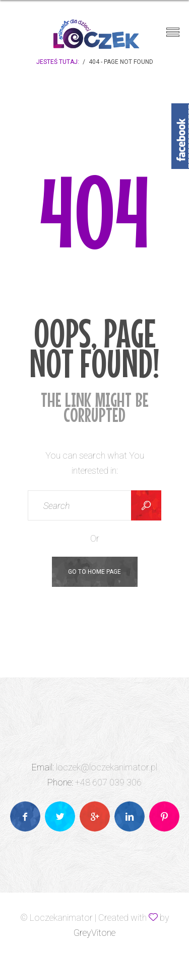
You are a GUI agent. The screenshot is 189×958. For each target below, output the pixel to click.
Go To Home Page (94, 571)
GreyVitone (94, 932)
